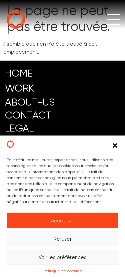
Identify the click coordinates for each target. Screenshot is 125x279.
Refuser (63, 239)
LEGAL (19, 128)
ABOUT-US (30, 102)
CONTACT (28, 115)
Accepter (62, 221)
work (19, 88)
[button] (115, 145)
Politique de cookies (62, 271)
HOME (19, 73)
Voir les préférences (62, 257)
